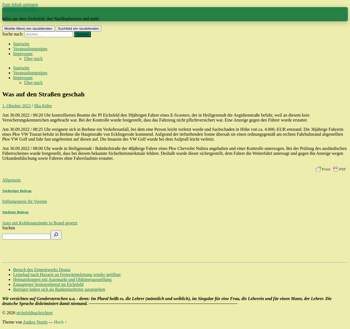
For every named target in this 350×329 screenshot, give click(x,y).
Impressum (23, 53)
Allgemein (11, 180)
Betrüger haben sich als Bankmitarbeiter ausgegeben (59, 289)
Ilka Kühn (43, 105)
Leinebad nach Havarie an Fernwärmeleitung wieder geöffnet (67, 274)
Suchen (8, 228)
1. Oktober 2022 (16, 105)
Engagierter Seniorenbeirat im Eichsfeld (48, 284)
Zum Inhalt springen (20, 4)
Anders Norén (35, 322)
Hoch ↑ (60, 322)
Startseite (21, 44)
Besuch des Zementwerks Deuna (41, 269)
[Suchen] (56, 234)
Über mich (33, 58)
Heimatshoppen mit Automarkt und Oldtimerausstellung (62, 279)
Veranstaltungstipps (30, 48)
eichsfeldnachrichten (20, 9)
